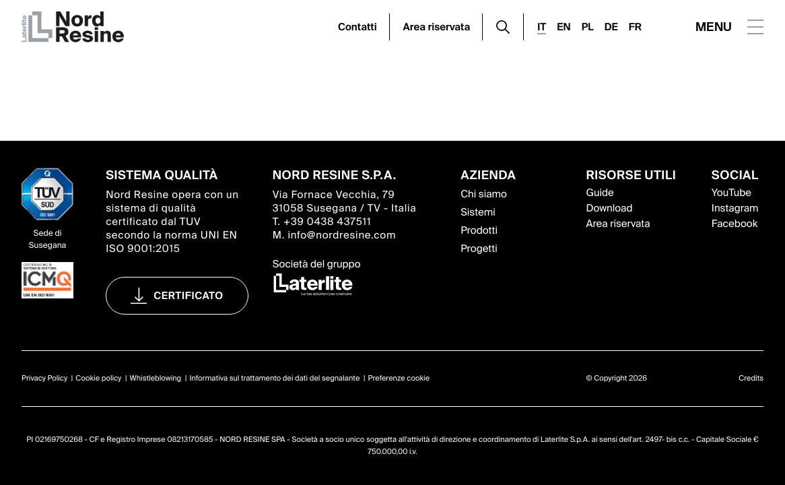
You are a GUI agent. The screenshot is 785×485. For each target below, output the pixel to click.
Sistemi (478, 212)
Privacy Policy (44, 378)
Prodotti (479, 230)
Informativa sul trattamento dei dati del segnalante (274, 378)
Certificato (188, 295)
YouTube (731, 192)
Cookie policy (98, 378)
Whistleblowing (156, 378)
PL (588, 27)
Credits (751, 378)
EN (563, 27)
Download (609, 208)
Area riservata (437, 27)
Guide (599, 192)
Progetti (479, 248)
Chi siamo (483, 194)
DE (611, 27)
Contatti (357, 27)
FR (635, 27)
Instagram (735, 208)
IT (541, 27)
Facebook (734, 223)
